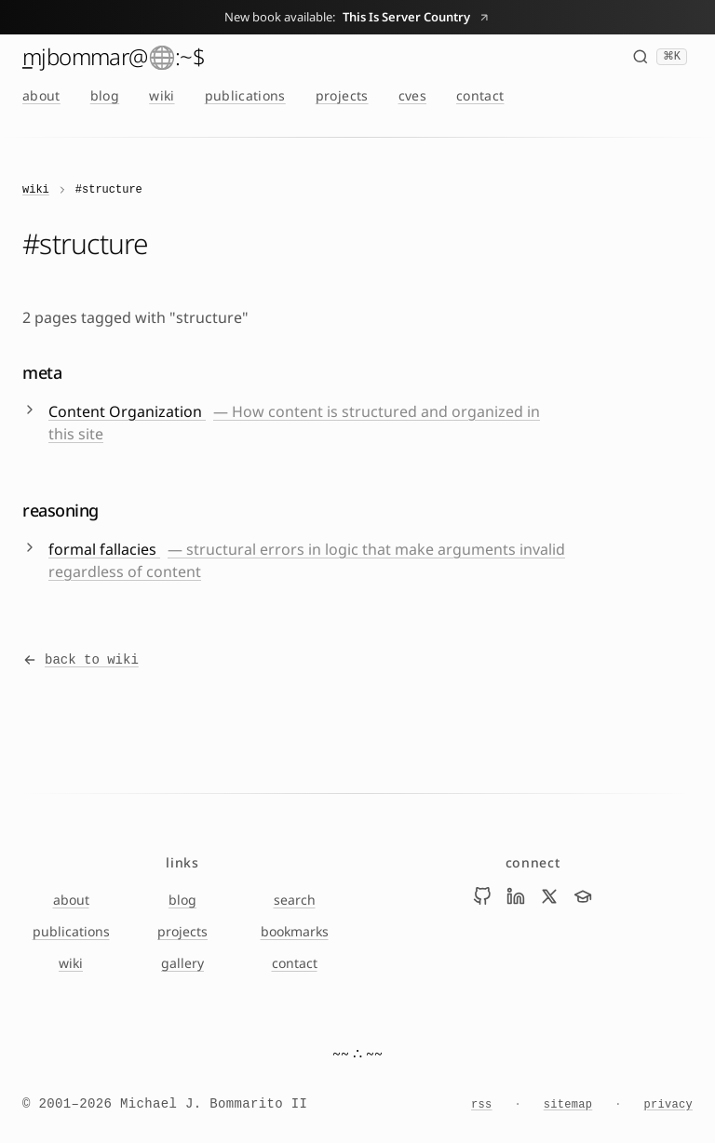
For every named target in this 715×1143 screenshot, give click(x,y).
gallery (182, 963)
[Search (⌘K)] (660, 57)
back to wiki (80, 659)
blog (104, 95)
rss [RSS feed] (481, 1104)
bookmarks (295, 931)
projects (342, 95)
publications (245, 95)
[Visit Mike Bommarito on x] (549, 896)
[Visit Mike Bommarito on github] (482, 896)
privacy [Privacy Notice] (668, 1104)
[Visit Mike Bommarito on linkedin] (515, 896)
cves (412, 95)
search (295, 899)
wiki (161, 95)
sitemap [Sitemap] (568, 1104)
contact (480, 95)
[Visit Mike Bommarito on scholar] (582, 896)
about (41, 95)
